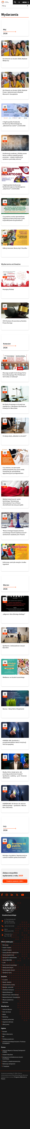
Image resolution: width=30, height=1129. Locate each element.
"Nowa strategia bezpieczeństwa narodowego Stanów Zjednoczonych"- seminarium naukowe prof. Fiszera (15, 532)
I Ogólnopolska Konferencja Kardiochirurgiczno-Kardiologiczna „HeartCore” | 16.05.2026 (14, 187)
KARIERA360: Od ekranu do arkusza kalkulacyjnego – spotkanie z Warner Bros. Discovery (14, 805)
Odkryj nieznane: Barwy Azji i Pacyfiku (15, 248)
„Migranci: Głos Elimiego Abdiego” (14, 614)
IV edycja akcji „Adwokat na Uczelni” (14, 436)
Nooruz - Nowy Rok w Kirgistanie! (13, 709)
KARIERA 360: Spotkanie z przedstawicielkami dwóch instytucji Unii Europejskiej (14, 742)
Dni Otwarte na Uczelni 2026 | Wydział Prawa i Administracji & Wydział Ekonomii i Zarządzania (15, 92)
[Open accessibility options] (19, 2)
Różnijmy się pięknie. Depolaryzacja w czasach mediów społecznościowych (15, 856)
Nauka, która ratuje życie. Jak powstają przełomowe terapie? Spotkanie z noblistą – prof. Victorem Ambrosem (15, 775)
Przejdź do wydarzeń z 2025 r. (14, 881)
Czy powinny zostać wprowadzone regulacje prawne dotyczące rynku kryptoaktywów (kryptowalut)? (14, 218)
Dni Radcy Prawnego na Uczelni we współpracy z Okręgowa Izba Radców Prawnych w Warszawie (14, 406)
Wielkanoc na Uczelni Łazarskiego (13, 677)
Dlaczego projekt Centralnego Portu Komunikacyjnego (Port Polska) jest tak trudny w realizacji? (14, 375)
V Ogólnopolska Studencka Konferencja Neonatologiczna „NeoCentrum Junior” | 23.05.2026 (14, 124)
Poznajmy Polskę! (8, 289)
